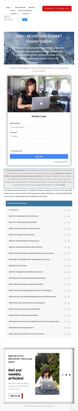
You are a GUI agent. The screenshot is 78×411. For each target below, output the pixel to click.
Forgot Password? (61, 162)
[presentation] (27, 144)
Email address (15, 123)
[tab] (39, 210)
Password (13, 132)
